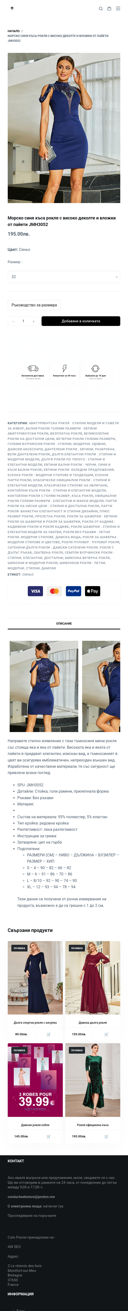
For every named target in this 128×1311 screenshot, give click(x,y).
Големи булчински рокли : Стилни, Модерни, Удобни (57, 444)
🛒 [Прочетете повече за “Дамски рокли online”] (49, 1136)
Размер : (15, 262)
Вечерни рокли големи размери (85, 439)
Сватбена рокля (48, 552)
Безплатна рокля (66, 433)
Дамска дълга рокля (93, 1022)
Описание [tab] (64, 623)
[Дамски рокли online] (35, 1080)
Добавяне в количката (81, 321)
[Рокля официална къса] (92, 1080)
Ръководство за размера (34, 305)
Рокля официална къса (93, 1125)
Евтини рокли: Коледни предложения (79, 470)
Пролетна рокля (50, 516)
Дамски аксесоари (25, 449)
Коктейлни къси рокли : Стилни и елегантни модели (57, 490)
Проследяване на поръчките (32, 1215)
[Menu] (118, 8)
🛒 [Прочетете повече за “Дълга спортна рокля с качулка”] (49, 1034)
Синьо (28, 574)
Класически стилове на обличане (75, 485)
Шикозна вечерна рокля (87, 558)
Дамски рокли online (35, 1125)
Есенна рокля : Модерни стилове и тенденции (50, 475)
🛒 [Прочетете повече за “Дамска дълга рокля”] (106, 1034)
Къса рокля (82, 496)
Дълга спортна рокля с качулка (35, 1022)
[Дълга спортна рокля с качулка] (35, 978)
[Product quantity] (23, 321)
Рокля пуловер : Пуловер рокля (90, 542)
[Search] (101, 8)
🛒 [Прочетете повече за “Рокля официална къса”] (106, 1136)
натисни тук (53, 1206)
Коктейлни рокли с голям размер (39, 496)
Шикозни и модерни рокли (33, 563)
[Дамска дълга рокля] (92, 978)
